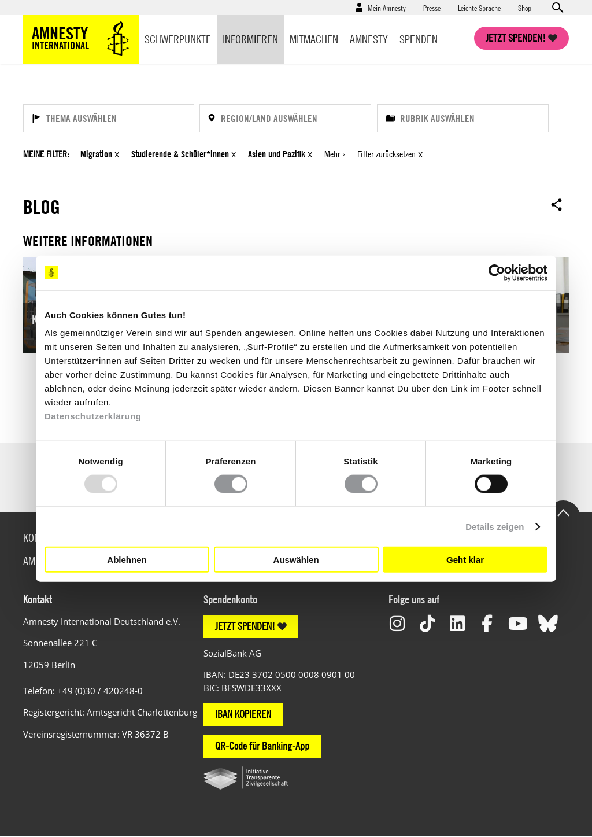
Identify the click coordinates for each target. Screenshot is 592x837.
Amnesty (369, 39)
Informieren (250, 39)
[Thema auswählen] (108, 118)
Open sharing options (556, 204)
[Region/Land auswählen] (285, 118)
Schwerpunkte (178, 39)
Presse (432, 7)
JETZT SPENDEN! (245, 626)
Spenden (418, 39)
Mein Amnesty (387, 7)
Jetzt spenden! (516, 38)
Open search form (557, 7)
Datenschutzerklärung (93, 416)
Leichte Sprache (479, 7)
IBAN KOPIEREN (243, 714)
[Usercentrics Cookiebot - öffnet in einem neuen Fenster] (496, 272)
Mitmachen (314, 39)
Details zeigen (494, 526)
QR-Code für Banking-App (262, 746)
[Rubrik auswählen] (463, 118)
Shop (524, 7)
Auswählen (296, 559)
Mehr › (334, 154)
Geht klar (465, 559)
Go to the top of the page (563, 511)
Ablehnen (126, 559)
